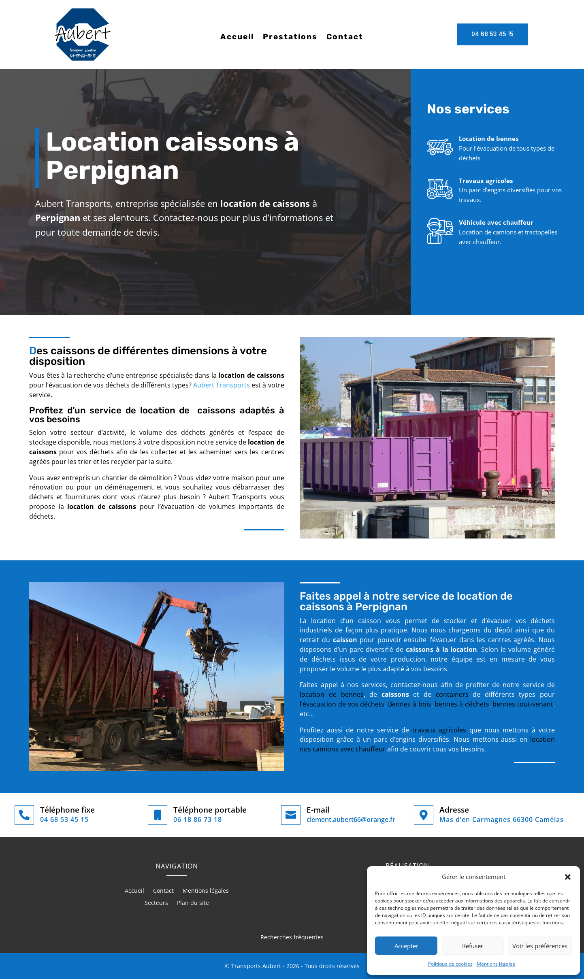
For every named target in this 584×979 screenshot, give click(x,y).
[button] (568, 877)
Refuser (472, 946)
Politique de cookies (450, 963)
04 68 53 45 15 (492, 34)
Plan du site (193, 903)
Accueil (237, 37)
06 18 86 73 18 (197, 819)
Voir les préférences (539, 946)
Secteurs (156, 903)
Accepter (406, 946)
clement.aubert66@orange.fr (351, 819)
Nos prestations (440, 271)
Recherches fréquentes (292, 937)
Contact (344, 37)
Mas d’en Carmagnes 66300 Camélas (501, 819)
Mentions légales (496, 963)
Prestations (290, 37)
